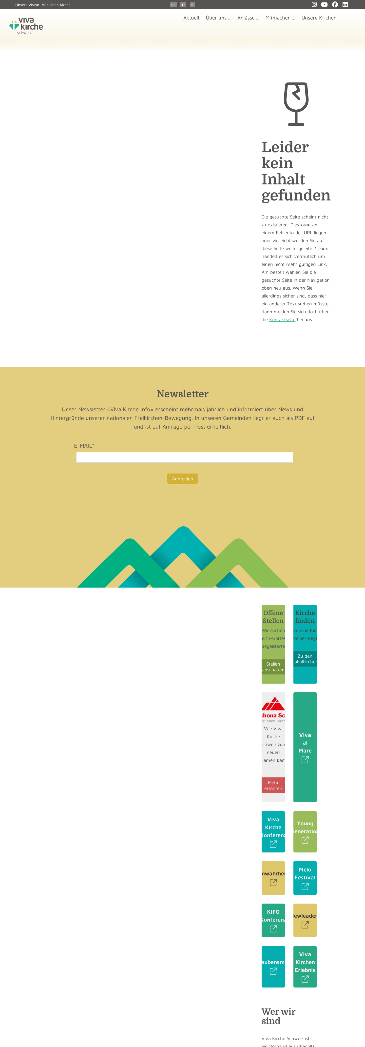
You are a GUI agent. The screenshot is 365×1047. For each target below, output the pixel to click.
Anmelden (182, 478)
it (192, 4)
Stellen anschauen (273, 666)
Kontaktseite (282, 319)
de (173, 4)
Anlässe (246, 17)
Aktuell (191, 17)
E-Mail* (84, 445)
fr (183, 4)
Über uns (216, 17)
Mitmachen (278, 17)
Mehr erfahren (273, 785)
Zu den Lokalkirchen (305, 658)
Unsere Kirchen (319, 17)
